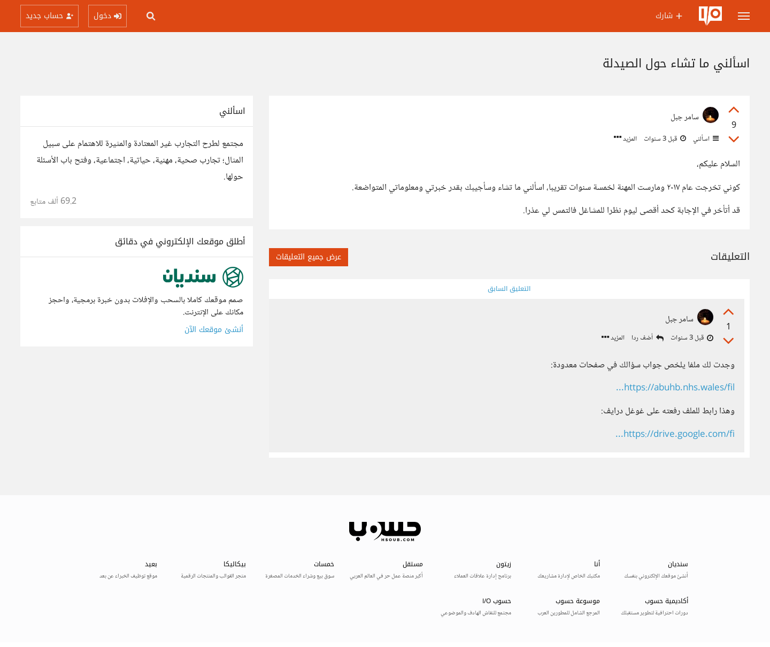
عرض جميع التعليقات (308, 257)
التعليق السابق (509, 289)
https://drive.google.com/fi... (675, 435)
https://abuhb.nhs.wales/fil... (675, 388)
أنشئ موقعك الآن (213, 329)
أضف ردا (648, 338)
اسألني (705, 139)
